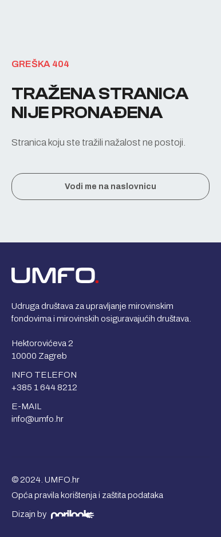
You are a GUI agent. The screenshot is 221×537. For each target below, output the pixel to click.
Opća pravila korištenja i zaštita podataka (87, 495)
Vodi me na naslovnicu (110, 186)
